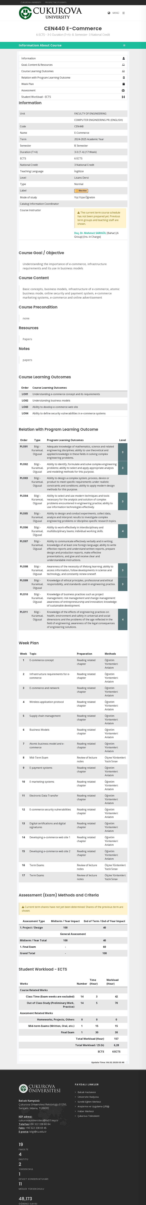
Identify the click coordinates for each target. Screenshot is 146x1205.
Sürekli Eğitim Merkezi (89, 1101)
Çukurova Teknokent (88, 1115)
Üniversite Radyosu (88, 1096)
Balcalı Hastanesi (87, 1092)
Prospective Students (55, 2)
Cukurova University (31, 2)
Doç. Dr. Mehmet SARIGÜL (90, 233)
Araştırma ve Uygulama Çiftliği (93, 1106)
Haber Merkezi (86, 1111)
